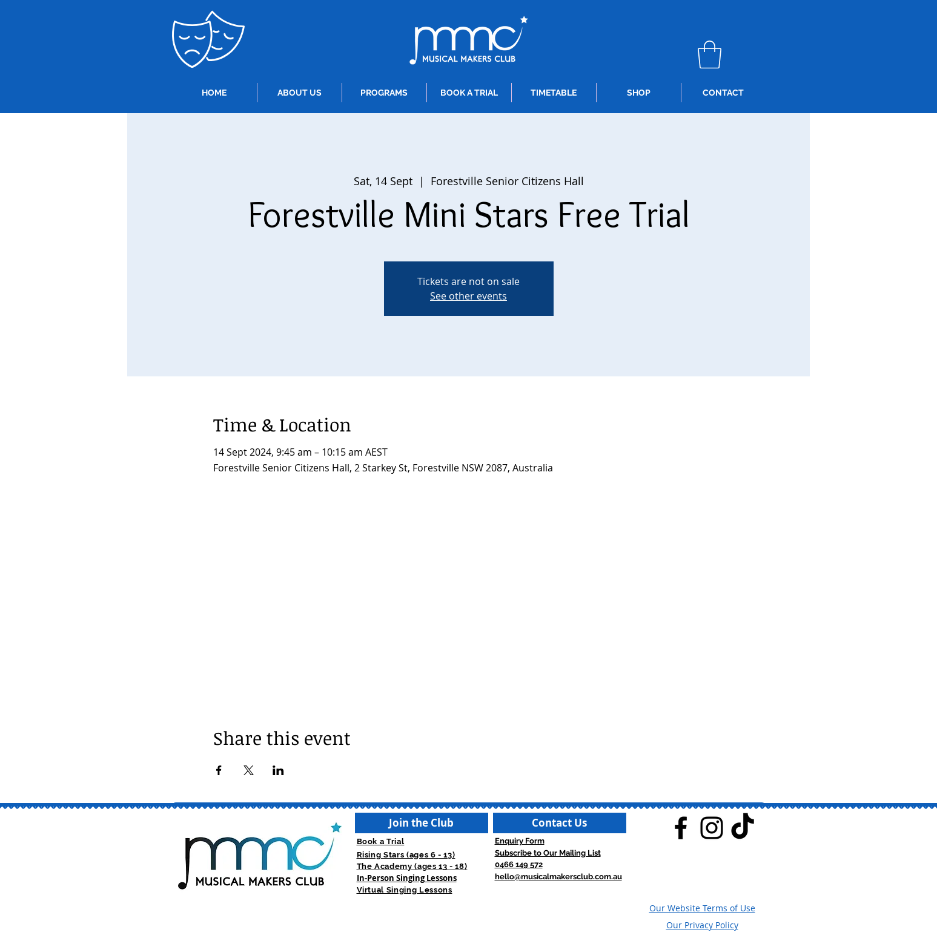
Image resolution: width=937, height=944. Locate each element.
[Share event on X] (248, 770)
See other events (468, 296)
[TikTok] (742, 828)
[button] (709, 54)
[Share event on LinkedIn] (278, 770)
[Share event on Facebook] (219, 770)
